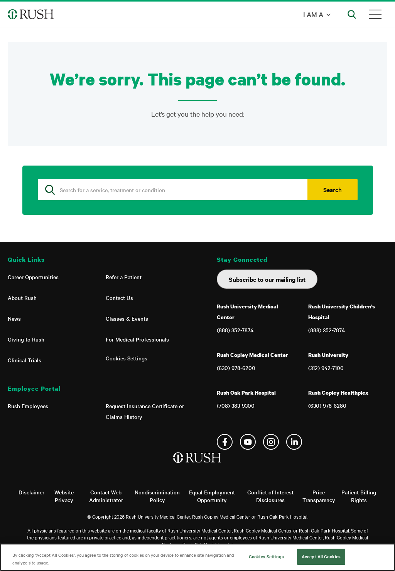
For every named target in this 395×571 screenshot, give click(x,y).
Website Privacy (64, 496)
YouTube (248, 442)
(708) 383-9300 (236, 405)
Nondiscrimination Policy (157, 496)
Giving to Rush (26, 339)
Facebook (225, 442)
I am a (313, 14)
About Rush (22, 297)
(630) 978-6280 (327, 405)
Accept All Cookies (321, 556)
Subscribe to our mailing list (267, 279)
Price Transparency (318, 496)
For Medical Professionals (137, 339)
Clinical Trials (24, 360)
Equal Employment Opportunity (212, 496)
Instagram (271, 442)
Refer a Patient (124, 277)
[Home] (197, 465)
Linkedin (294, 442)
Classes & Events (127, 318)
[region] (197, 557)
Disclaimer (31, 492)
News (14, 318)
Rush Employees (28, 406)
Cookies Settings (126, 358)
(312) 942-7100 (326, 368)
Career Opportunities (33, 277)
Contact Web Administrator (106, 496)
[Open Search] (352, 14)
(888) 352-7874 (235, 330)
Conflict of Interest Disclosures (270, 496)
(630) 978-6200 (236, 368)
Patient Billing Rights (358, 496)
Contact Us (119, 297)
